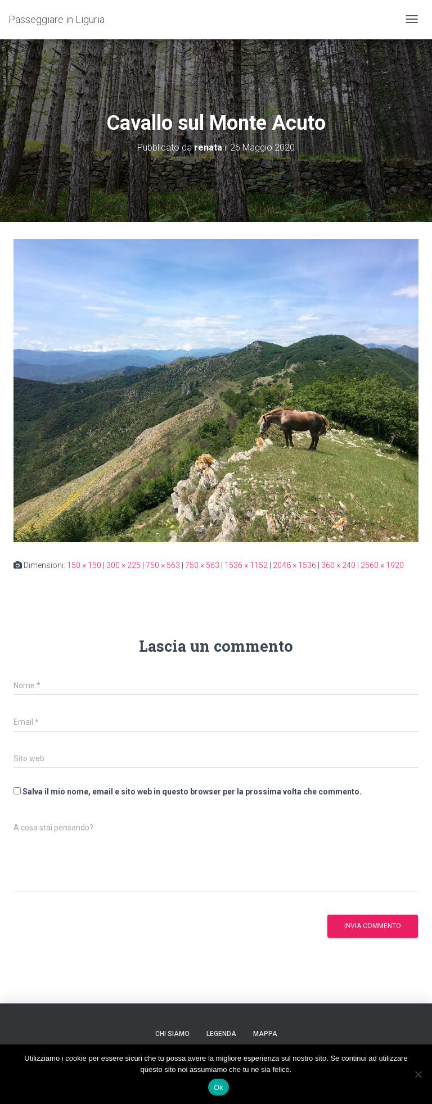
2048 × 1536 (294, 565)
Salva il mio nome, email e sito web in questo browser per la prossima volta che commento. (192, 791)
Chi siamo (172, 1034)
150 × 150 (84, 565)
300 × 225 (123, 565)
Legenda (221, 1034)
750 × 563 (163, 565)
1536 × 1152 (246, 565)
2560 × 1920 (382, 565)
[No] (418, 1074)
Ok (218, 1087)
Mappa (265, 1034)
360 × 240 (338, 565)
